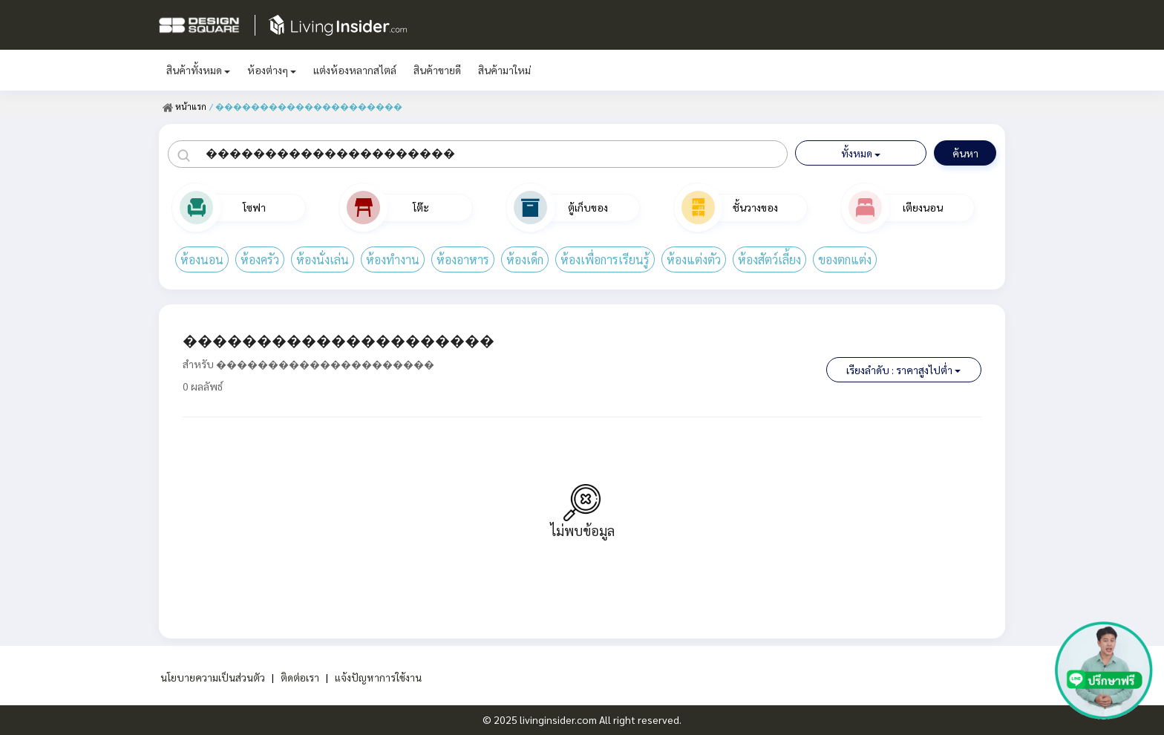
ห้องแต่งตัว (694, 259)
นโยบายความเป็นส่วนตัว (212, 677)
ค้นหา (965, 153)
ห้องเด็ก (524, 259)
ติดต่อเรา (299, 677)
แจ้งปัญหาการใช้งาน (378, 677)
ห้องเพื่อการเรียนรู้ (605, 259)
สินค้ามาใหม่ (504, 69)
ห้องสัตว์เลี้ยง (769, 259)
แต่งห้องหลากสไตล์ (354, 69)
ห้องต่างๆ (271, 69)
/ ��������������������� (305, 106)
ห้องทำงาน (392, 259)
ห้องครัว (260, 259)
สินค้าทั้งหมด (198, 69)
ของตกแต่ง (845, 259)
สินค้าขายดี (437, 69)
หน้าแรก (184, 106)
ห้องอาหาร (462, 259)
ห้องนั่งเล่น (322, 259)
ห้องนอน (201, 259)
